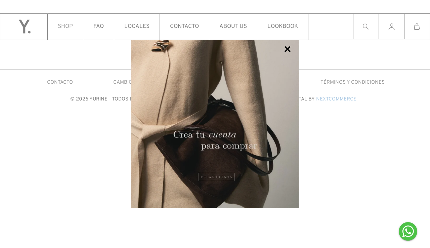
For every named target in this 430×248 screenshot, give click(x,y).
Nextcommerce (336, 99)
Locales (136, 27)
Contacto (184, 27)
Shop (65, 27)
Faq (98, 27)
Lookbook (282, 27)
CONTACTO (60, 82)
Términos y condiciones (352, 82)
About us (233, 27)
